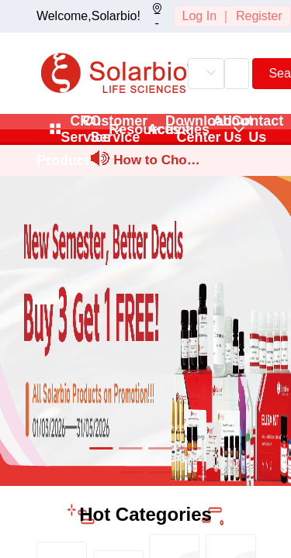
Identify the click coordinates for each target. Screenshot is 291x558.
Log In (199, 15)
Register (259, 15)
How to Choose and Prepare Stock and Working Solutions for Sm (156, 162)
